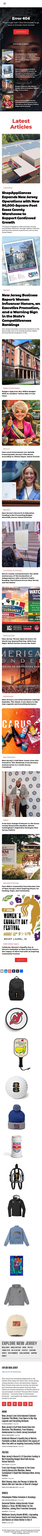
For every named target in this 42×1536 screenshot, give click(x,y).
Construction (20, 50)
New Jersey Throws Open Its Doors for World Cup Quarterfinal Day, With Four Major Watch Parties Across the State (19, 641)
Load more (21, 960)
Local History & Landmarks (12, 570)
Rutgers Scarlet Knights (23, 83)
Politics (5, 820)
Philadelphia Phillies (9, 1500)
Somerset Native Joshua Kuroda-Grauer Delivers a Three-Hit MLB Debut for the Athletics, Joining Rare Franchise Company (19, 1506)
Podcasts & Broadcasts (10, 1487)
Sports (4, 1522)
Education (6, 510)
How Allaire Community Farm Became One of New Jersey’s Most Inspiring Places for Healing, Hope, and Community (21, 888)
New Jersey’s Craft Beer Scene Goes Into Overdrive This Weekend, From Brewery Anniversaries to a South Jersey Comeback (19, 1430)
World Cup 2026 (8, 635)
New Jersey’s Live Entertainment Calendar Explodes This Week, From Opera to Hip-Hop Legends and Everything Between (21, 702)
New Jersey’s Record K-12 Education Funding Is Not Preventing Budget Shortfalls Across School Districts (18, 515)
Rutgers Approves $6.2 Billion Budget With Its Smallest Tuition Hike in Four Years (27, 88)
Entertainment (8, 696)
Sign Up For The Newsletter (11, 1372)
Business (19, 66)
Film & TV (19, 97)
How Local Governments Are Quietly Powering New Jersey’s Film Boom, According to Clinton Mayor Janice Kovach (27, 103)
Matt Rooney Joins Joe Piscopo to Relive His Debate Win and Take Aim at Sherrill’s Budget (20, 1482)
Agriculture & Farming (11, 883)
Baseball (5, 1511)
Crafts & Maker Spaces (11, 944)
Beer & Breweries (9, 757)
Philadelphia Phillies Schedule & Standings (19, 1497)
